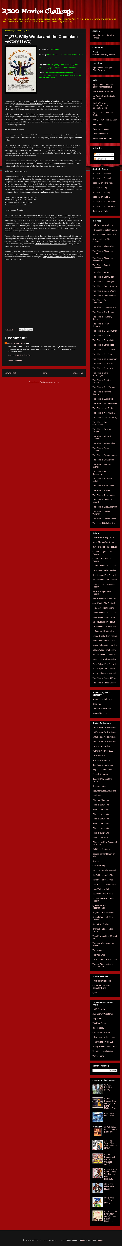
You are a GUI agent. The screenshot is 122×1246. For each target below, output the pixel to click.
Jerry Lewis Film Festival (103, 608)
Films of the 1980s (100, 823)
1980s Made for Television (103, 732)
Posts (97, 154)
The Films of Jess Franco (103, 349)
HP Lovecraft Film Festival (104, 870)
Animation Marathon (101, 760)
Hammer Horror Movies (102, 880)
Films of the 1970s (100, 819)
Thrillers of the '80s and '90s (104, 959)
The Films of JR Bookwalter (104, 331)
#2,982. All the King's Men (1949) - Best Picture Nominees (110, 1216)
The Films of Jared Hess (103, 345)
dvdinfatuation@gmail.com (104, 54)
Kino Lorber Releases (102, 708)
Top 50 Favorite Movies (102, 91)
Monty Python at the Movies (104, 645)
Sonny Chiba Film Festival (104, 673)
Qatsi (94, 993)
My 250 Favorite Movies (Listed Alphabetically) (103, 85)
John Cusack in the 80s (102, 1042)
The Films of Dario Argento (104, 281)
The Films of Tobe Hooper (103, 495)
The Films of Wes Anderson (104, 507)
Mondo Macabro (99, 713)
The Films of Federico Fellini (104, 296)
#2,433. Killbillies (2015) (108, 1087)
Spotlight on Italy (99, 187)
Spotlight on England (101, 178)
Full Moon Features (101, 849)
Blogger (100, 1240)
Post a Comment (15, 361)
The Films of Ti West (101, 490)
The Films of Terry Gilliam (103, 486)
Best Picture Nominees (102, 765)
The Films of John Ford (102, 363)
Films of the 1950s (100, 809)
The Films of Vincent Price (104, 683)
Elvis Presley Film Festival (104, 598)
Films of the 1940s (100, 805)
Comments (100, 159)
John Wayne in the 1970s (103, 617)
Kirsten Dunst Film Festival (104, 626)
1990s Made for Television (103, 737)
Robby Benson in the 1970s (104, 1046)
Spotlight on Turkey (101, 211)
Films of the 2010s (100, 833)
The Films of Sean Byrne (103, 460)
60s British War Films (101, 981)
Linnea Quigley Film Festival (104, 636)
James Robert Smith (16, 343)
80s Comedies (98, 755)
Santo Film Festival (100, 924)
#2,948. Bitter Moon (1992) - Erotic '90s (110, 1129)
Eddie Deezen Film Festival (104, 580)
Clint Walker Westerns (102, 1032)
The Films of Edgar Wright (103, 291)
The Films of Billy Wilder (103, 277)
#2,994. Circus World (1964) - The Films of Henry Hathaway (110, 1174)
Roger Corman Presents (103, 912)
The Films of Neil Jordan (103, 408)
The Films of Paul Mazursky (104, 417)
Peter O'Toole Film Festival (104, 659)
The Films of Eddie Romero (104, 286)
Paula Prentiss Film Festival (104, 655)
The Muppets (98, 950)
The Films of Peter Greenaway (100, 423)
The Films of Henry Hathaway (100, 325)
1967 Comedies (99, 1009)
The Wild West (98, 955)
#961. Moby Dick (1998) (109, 1114)
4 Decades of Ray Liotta (103, 537)
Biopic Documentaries (102, 770)
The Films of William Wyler (104, 518)
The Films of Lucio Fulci (102, 399)
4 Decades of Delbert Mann (104, 230)
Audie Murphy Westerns (103, 542)
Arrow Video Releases (102, 699)
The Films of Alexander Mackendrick (102, 259)
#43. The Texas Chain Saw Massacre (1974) (110, 1144)
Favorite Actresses (100, 129)
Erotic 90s (96, 795)
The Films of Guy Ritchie (103, 312)
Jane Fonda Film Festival (103, 603)
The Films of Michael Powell (104, 403)
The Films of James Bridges (104, 340)
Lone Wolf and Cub (101, 889)
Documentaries (99, 786)
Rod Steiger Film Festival (103, 668)
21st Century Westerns (102, 1014)
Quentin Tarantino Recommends (100, 906)
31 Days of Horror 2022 (102, 751)
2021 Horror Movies (101, 746)
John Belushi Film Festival (104, 612)
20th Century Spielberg (102, 225)
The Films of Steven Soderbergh (101, 472)
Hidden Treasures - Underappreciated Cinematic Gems (100, 105)
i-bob (83, 1240)
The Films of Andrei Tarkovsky (101, 266)
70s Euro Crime (99, 1023)
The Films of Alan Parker (103, 246)
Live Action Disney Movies (104, 884)
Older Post (78, 373)
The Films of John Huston (103, 368)
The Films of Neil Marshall (103, 413)
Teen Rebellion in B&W (102, 1051)
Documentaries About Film (104, 791)
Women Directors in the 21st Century (102, 965)
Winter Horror (98, 1056)
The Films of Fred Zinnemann (100, 301)
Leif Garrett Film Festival (103, 631)
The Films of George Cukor (104, 307)
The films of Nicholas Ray (103, 523)
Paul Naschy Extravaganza (104, 235)
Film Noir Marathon (100, 800)
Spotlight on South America (104, 201)
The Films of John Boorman (104, 359)
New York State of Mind (102, 894)
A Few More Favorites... (102, 138)
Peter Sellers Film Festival (104, 664)
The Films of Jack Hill (101, 335)
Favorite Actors (99, 124)
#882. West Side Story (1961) (109, 1200)
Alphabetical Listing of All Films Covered (103, 69)
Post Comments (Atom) (49, 382)
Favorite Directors (100, 134)
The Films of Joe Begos (102, 354)
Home (45, 373)
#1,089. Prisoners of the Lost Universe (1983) (109, 1159)
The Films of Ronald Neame (104, 455)
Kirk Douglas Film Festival (103, 622)
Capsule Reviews (100, 774)
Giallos (95, 861)
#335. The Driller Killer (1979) (109, 1186)
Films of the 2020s (100, 837)
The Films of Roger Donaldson (100, 449)
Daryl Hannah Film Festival (104, 570)
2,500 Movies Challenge (37, 11)
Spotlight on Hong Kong (102, 183)
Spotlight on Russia (101, 197)
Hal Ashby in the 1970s (102, 875)
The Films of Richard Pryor (104, 678)
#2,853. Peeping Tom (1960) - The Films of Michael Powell (110, 1103)
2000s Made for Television (103, 741)
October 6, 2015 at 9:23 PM (19, 355)
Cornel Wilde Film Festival (104, 566)
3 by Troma (97, 1018)
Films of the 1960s (100, 814)
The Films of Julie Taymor (103, 387)
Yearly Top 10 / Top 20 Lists (104, 120)
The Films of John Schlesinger (100, 374)
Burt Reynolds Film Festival (104, 547)
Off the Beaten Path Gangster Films (101, 986)
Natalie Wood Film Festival (104, 650)
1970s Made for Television (103, 727)
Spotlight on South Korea (103, 206)
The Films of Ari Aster (101, 272)
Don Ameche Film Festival (104, 575)
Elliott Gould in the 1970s (103, 1037)
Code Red (96, 704)
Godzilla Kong (98, 866)
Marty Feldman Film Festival (104, 641)
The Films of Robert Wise (103, 443)
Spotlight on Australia (101, 173)
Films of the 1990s (100, 828)
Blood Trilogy (98, 1028)
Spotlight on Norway (101, 192)
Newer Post (10, 373)
